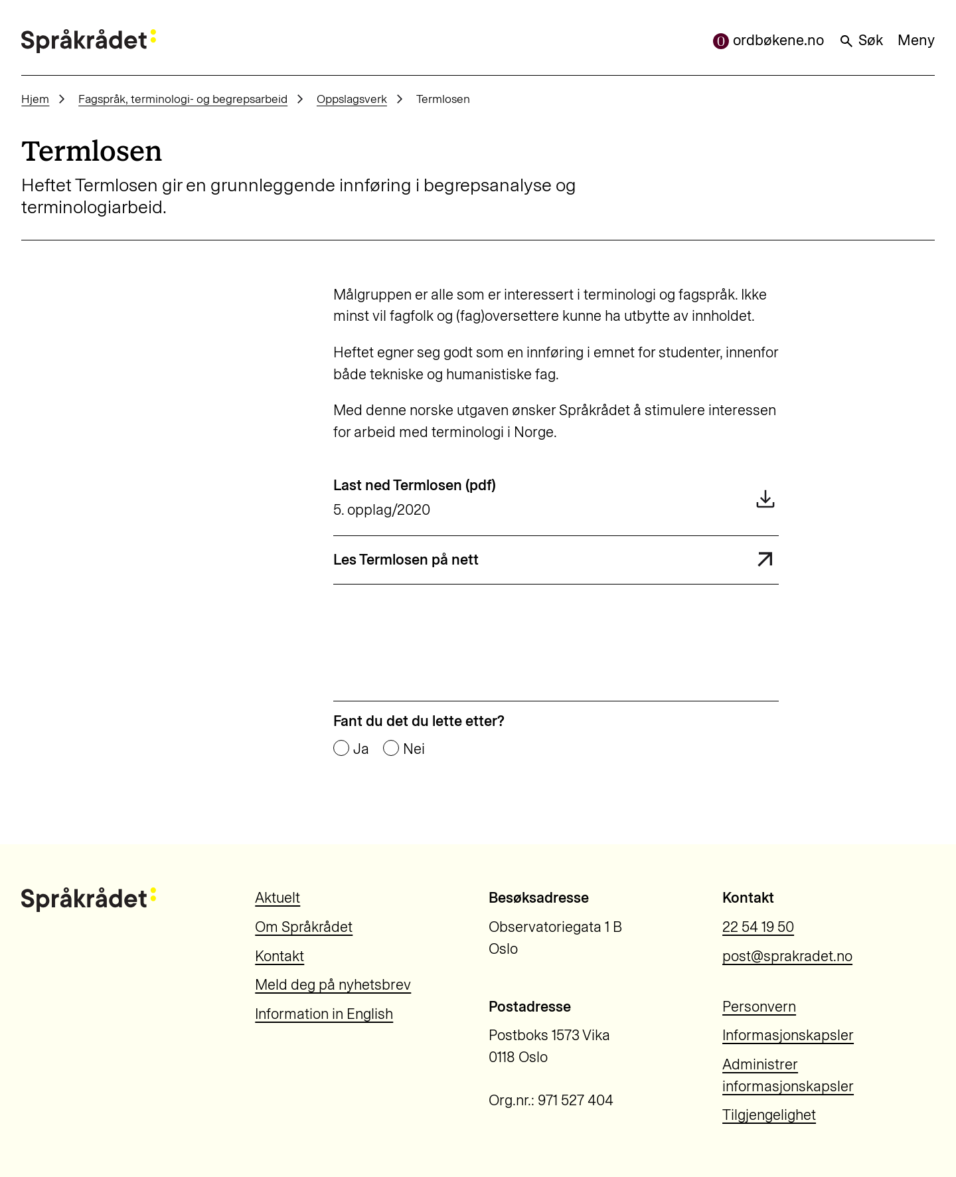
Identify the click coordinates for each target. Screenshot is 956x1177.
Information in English (324, 1014)
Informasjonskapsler (788, 1035)
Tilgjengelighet (769, 1115)
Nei (414, 749)
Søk (860, 40)
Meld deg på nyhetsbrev (333, 985)
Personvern (759, 1007)
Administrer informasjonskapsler (788, 1075)
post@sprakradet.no (787, 956)
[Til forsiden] (88, 41)
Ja (361, 749)
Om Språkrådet (304, 927)
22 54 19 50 (758, 927)
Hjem (35, 99)
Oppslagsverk (352, 99)
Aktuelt (277, 898)
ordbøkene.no (768, 40)
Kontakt (279, 956)
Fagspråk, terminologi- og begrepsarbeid (182, 99)
